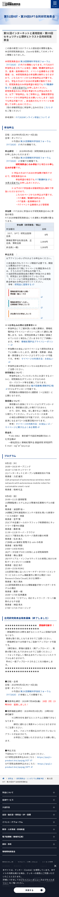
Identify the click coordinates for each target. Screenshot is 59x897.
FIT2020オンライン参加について (31, 117)
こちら (47, 107)
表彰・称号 (7, 844)
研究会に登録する (23, 284)
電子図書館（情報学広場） (13, 836)
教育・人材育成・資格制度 (13, 829)
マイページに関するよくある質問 (21, 427)
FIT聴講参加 (41, 179)
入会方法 (6, 807)
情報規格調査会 (8, 851)
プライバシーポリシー (31, 879)
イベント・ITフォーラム (12, 822)
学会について (7, 792)
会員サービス (7, 799)
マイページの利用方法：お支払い (32, 423)
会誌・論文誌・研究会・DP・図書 (16, 814)
